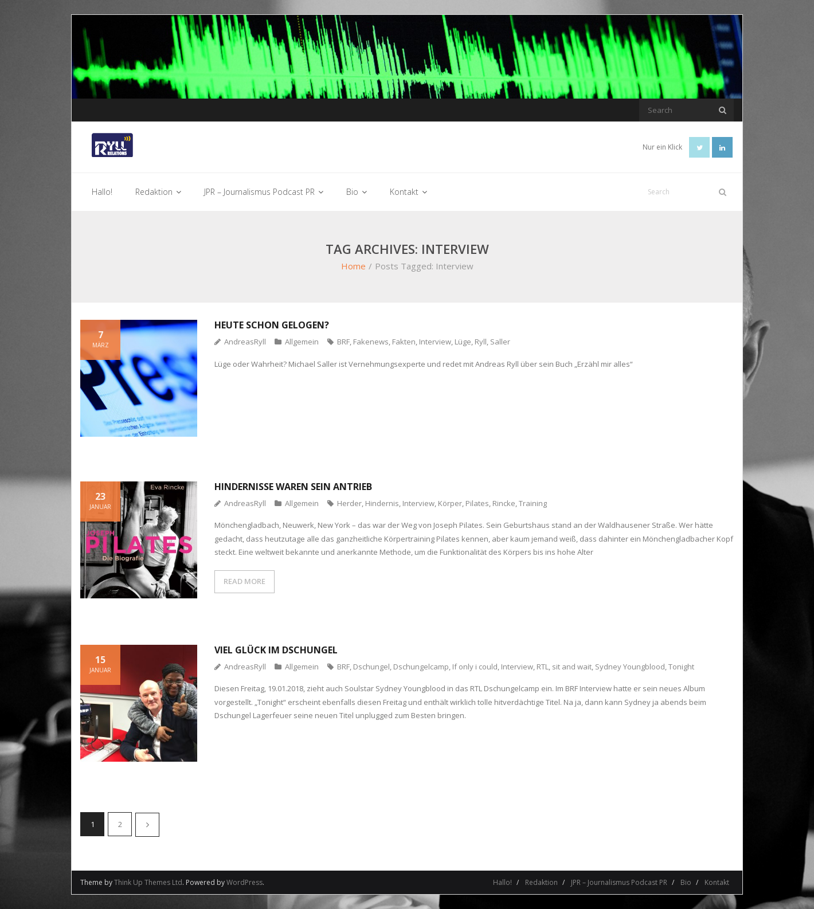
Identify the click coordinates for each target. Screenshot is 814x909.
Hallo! (502, 882)
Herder (349, 503)
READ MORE (244, 581)
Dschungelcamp (421, 666)
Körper (450, 503)
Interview (435, 341)
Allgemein (302, 341)
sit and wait (572, 666)
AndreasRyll (245, 341)
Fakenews (371, 341)
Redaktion (541, 882)
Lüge (463, 341)
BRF (343, 341)
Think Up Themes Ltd (148, 882)
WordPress (244, 882)
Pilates (477, 503)
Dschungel (371, 666)
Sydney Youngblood (630, 666)
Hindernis (382, 503)
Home (353, 266)
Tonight (681, 666)
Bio (685, 882)
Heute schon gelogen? (271, 325)
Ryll (481, 341)
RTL (543, 666)
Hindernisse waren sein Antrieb (293, 486)
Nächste (147, 825)
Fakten (404, 341)
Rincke (503, 503)
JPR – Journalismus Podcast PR (619, 882)
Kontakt (717, 882)
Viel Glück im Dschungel (276, 650)
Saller (500, 341)
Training (533, 503)
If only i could (475, 666)
